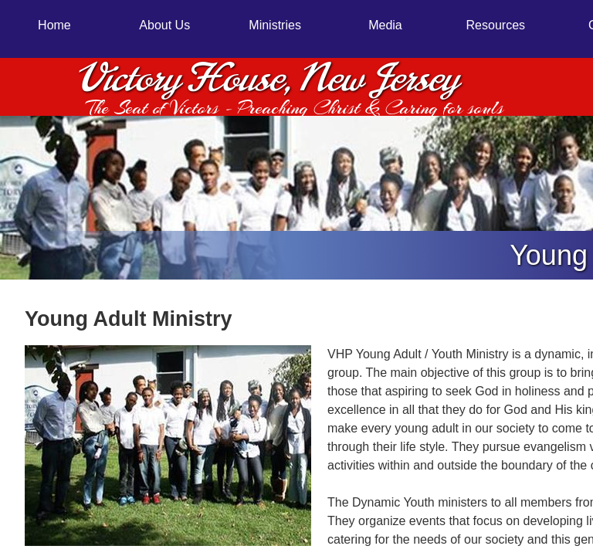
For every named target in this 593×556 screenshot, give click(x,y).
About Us (164, 25)
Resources (495, 25)
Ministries (275, 25)
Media (385, 25)
